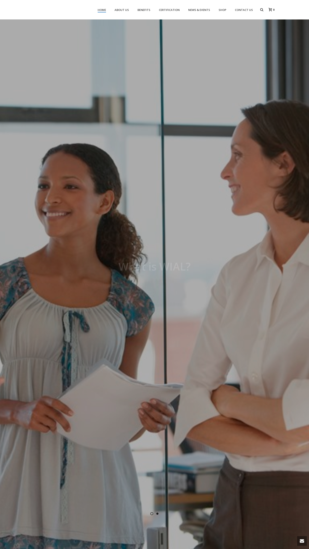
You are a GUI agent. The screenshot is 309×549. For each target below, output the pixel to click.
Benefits (143, 10)
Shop (222, 10)
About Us (122, 10)
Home (102, 10)
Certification (169, 10)
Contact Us (244, 10)
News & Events (199, 10)
